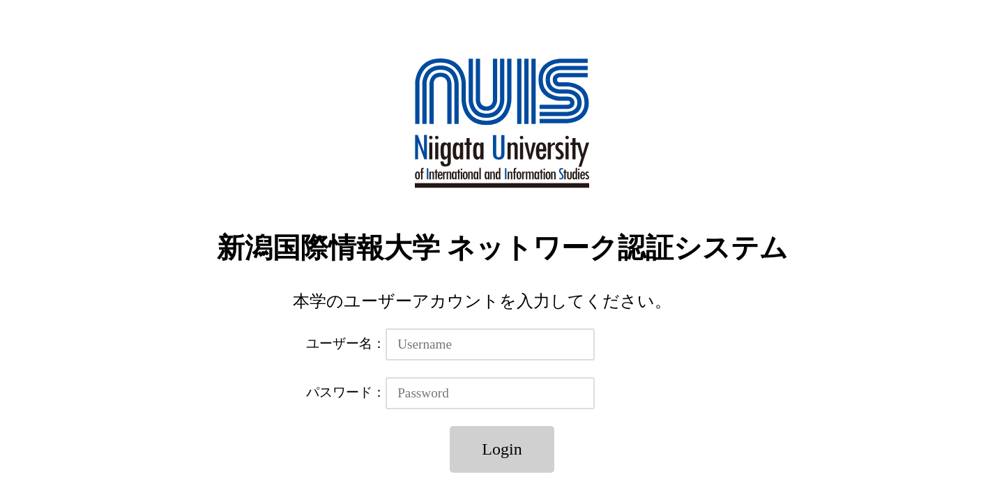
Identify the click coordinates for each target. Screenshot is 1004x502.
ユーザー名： (346, 343)
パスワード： (346, 392)
